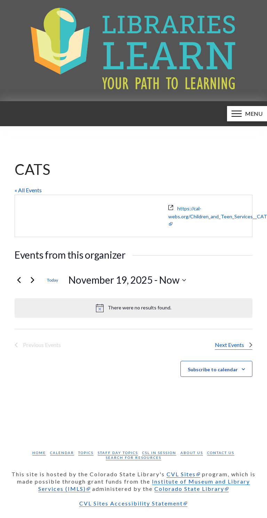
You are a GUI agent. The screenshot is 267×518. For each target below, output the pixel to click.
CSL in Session (159, 453)
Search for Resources (133, 457)
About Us (191, 453)
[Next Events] (32, 280)
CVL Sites (181, 474)
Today (52, 280)
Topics (86, 453)
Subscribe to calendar (213, 369)
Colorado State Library (189, 488)
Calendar (62, 453)
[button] (247, 113)
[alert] (133, 308)
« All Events (28, 190)
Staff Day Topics (118, 453)
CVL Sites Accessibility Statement (131, 503)
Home (39, 453)
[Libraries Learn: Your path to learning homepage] (133, 50)
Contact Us (220, 453)
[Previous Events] (19, 280)
